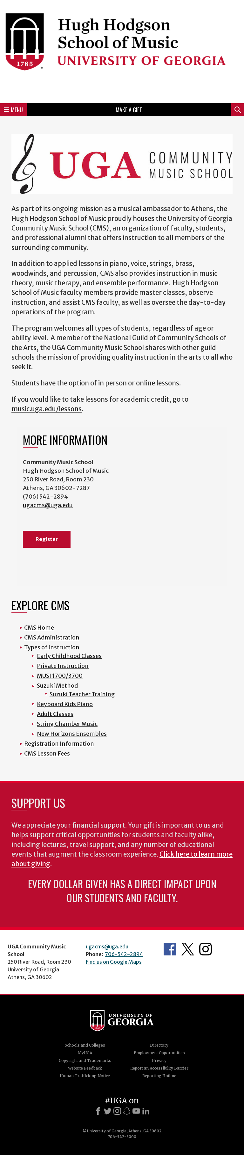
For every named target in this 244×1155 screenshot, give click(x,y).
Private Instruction (63, 665)
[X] (108, 1111)
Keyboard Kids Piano (65, 704)
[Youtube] (136, 1111)
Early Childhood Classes (69, 656)
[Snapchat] (127, 1111)
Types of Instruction (51, 647)
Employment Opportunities (159, 1052)
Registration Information (59, 743)
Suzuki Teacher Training (82, 694)
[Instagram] (117, 1111)
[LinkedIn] (146, 1111)
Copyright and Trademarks (85, 1060)
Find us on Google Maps (114, 962)
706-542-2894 (124, 954)
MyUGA (85, 1052)
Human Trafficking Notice (85, 1075)
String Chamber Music (67, 723)
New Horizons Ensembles (72, 733)
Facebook (170, 949)
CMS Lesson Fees (47, 753)
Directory (159, 1045)
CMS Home (39, 627)
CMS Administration (51, 637)
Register (47, 539)
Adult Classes (55, 714)
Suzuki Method (57, 685)
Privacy (159, 1060)
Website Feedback (85, 1068)
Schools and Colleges (85, 1045)
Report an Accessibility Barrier (159, 1068)
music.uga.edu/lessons (46, 409)
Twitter (187, 949)
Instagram (205, 949)
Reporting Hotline (159, 1075)
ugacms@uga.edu (48, 505)
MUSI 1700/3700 (60, 675)
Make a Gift (129, 110)
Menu (13, 110)
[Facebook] (98, 1111)
